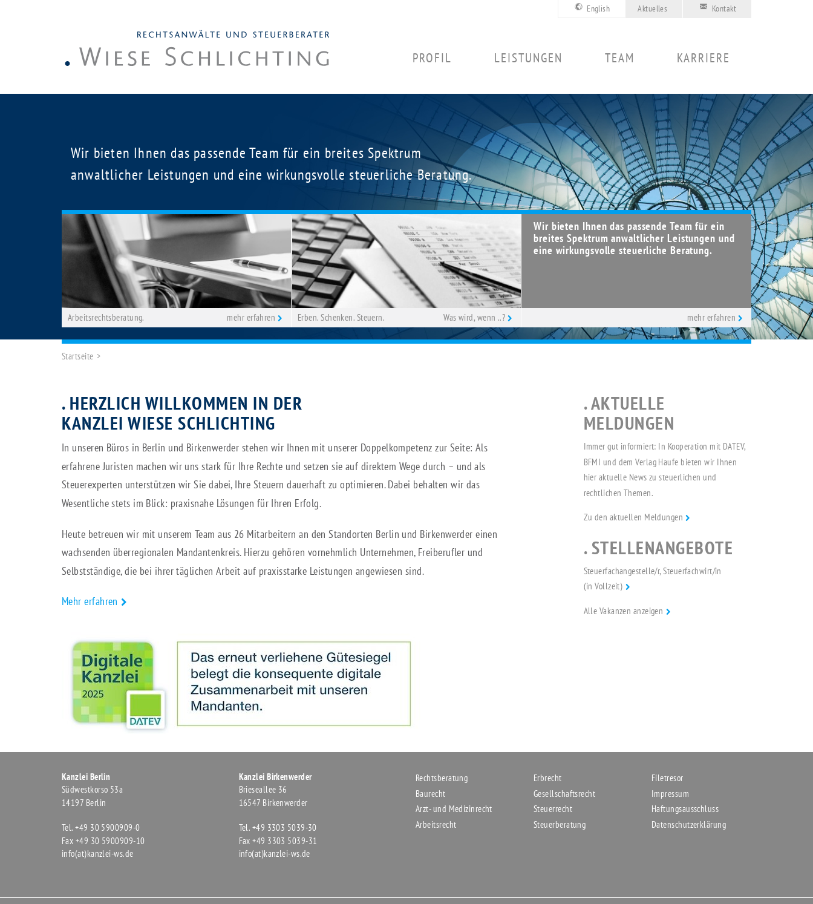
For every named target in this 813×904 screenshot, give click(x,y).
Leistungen (528, 58)
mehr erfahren (251, 317)
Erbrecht (548, 778)
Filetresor (667, 778)
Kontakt (715, 7)
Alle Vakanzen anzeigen (624, 611)
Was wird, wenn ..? (474, 317)
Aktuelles (652, 8)
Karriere (703, 58)
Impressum (670, 793)
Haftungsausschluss (685, 808)
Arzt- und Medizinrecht (454, 808)
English (590, 7)
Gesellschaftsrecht (564, 793)
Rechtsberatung (442, 778)
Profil (432, 58)
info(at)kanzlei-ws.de (97, 853)
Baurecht (431, 793)
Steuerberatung (560, 824)
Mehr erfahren (90, 601)
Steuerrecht (553, 808)
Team (620, 58)
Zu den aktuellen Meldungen (634, 517)
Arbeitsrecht (436, 824)
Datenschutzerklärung (688, 824)
